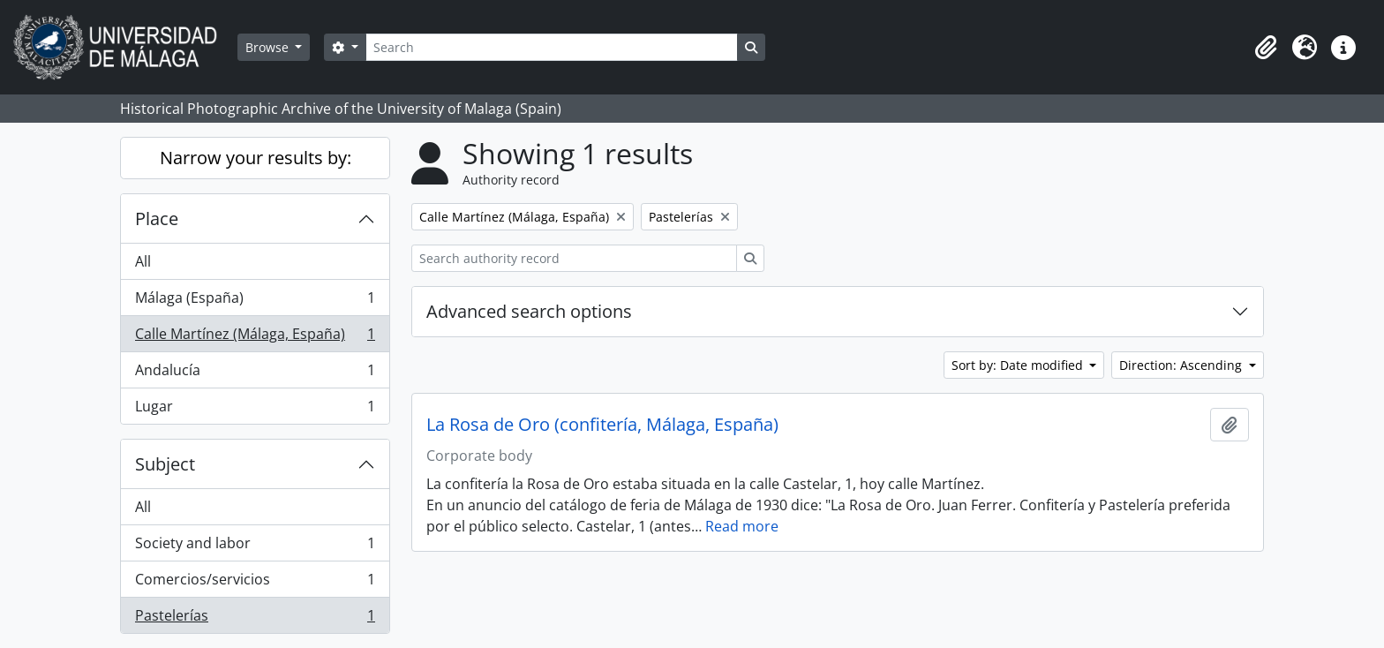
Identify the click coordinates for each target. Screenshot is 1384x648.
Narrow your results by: (255, 158)
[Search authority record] (574, 258)
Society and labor (254, 546)
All (143, 261)
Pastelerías (254, 619)
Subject (165, 464)
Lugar (254, 410)
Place (156, 218)
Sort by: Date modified (1019, 365)
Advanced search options (529, 311)
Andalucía (254, 373)
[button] (1265, 47)
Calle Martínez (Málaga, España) (254, 337)
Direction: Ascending (1182, 365)
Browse (268, 47)
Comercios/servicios (254, 583)
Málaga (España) (254, 301)
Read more (741, 526)
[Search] (551, 47)
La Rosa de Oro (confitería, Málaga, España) (602, 424)
